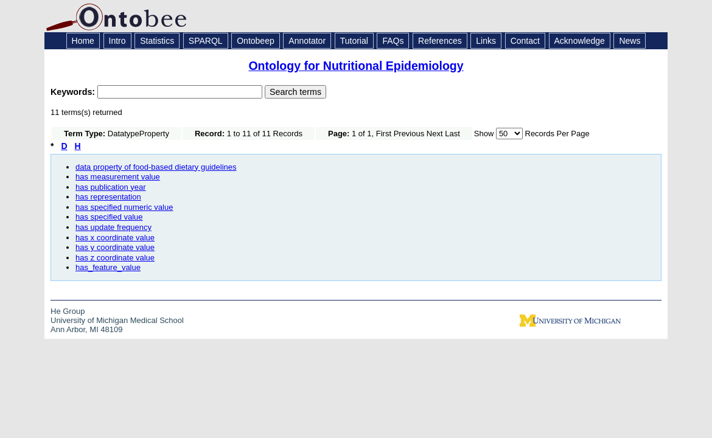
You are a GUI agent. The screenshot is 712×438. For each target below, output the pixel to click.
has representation (108, 196)
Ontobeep (255, 41)
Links (486, 41)
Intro (117, 41)
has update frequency (113, 227)
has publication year (110, 187)
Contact (525, 41)
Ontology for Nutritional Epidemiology (355, 65)
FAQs (392, 41)
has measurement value (117, 176)
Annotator (307, 41)
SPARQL (206, 41)
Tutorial (354, 41)
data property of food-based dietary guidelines (156, 167)
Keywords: (74, 92)
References (440, 41)
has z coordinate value (115, 257)
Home (83, 41)
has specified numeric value (124, 207)
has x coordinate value (115, 237)
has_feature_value (108, 267)
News (629, 41)
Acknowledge (579, 41)
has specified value (109, 216)
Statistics (157, 41)
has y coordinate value (115, 247)
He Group (68, 311)
